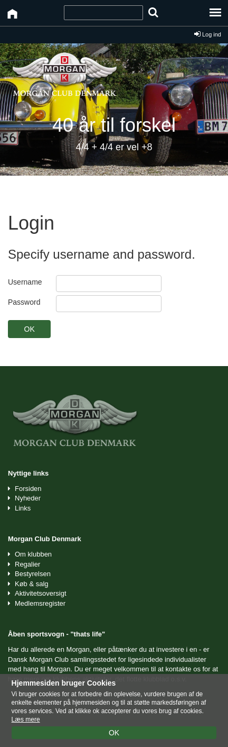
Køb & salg (32, 584)
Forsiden (28, 489)
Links (23, 508)
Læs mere (26, 719)
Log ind (207, 34)
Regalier (27, 564)
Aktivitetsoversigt (40, 593)
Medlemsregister (40, 603)
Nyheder (28, 498)
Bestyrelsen (33, 574)
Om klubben (33, 554)
